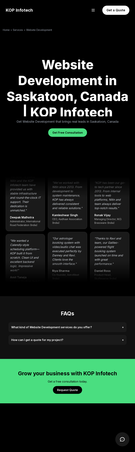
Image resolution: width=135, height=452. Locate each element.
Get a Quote (116, 10)
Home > (8, 29)
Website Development (39, 29)
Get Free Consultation (67, 132)
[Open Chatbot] (122, 439)
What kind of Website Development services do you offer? (67, 327)
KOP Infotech (19, 10)
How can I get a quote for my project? (67, 340)
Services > (19, 29)
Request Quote (67, 390)
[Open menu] (93, 10)
